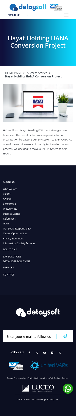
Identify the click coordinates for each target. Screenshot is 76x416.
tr (26, 15)
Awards (7, 198)
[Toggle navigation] (66, 15)
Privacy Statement (13, 238)
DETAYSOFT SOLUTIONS (16, 261)
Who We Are (10, 189)
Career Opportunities (15, 233)
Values (7, 194)
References (9, 218)
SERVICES (8, 267)
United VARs (10, 208)
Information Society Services (19, 243)
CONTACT (8, 274)
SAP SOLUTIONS (12, 256)
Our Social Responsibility (17, 228)
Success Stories (11, 214)
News (6, 223)
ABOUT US (13, 15)
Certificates (9, 204)
